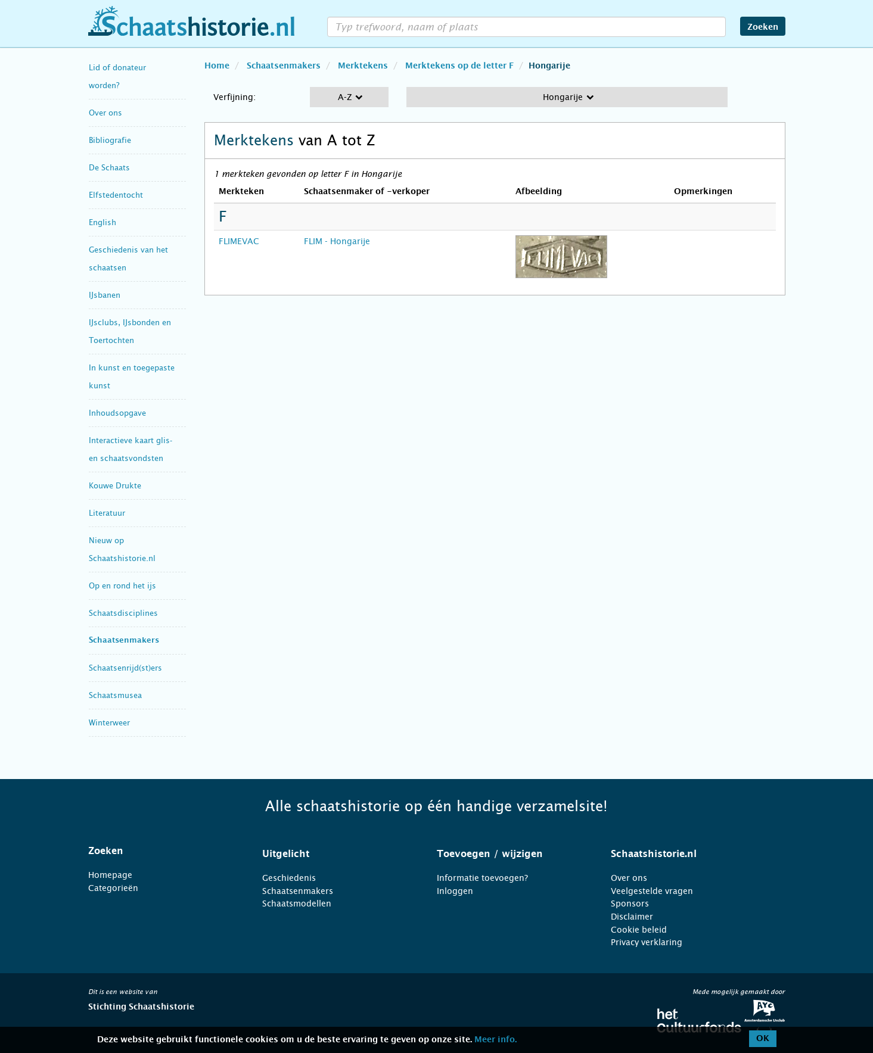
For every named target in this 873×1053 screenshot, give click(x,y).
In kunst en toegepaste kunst (132, 376)
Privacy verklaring (646, 942)
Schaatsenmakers (124, 640)
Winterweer (109, 722)
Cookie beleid (639, 929)
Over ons (105, 112)
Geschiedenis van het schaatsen (128, 258)
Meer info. (495, 1040)
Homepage (110, 875)
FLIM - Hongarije (337, 241)
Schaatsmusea (115, 695)
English (102, 222)
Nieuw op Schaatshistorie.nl (122, 549)
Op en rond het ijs (122, 585)
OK (762, 1039)
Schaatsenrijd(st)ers (125, 667)
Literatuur (107, 513)
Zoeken (762, 27)
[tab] (160, 851)
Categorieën (113, 888)
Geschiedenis (289, 878)
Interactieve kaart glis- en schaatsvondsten (130, 449)
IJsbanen (104, 295)
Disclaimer (632, 916)
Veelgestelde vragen (652, 891)
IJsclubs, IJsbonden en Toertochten (130, 331)
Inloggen (455, 891)
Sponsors (630, 903)
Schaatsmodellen (296, 903)
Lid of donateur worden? (117, 76)
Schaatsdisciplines (123, 613)
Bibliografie (110, 140)
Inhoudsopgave (117, 413)
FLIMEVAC (239, 241)
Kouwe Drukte (115, 485)
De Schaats (109, 167)
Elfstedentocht (116, 195)
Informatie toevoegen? (482, 878)
